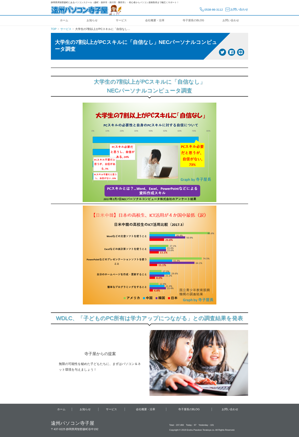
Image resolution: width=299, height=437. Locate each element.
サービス (121, 20)
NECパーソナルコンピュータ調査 (149, 90)
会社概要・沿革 (154, 20)
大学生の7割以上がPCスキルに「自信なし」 (149, 82)
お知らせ (92, 20)
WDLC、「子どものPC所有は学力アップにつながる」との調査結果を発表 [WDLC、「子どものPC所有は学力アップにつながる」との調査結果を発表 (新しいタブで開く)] (149, 318)
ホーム (64, 20)
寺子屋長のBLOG (193, 20)
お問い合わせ (230, 20)
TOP (54, 29)
